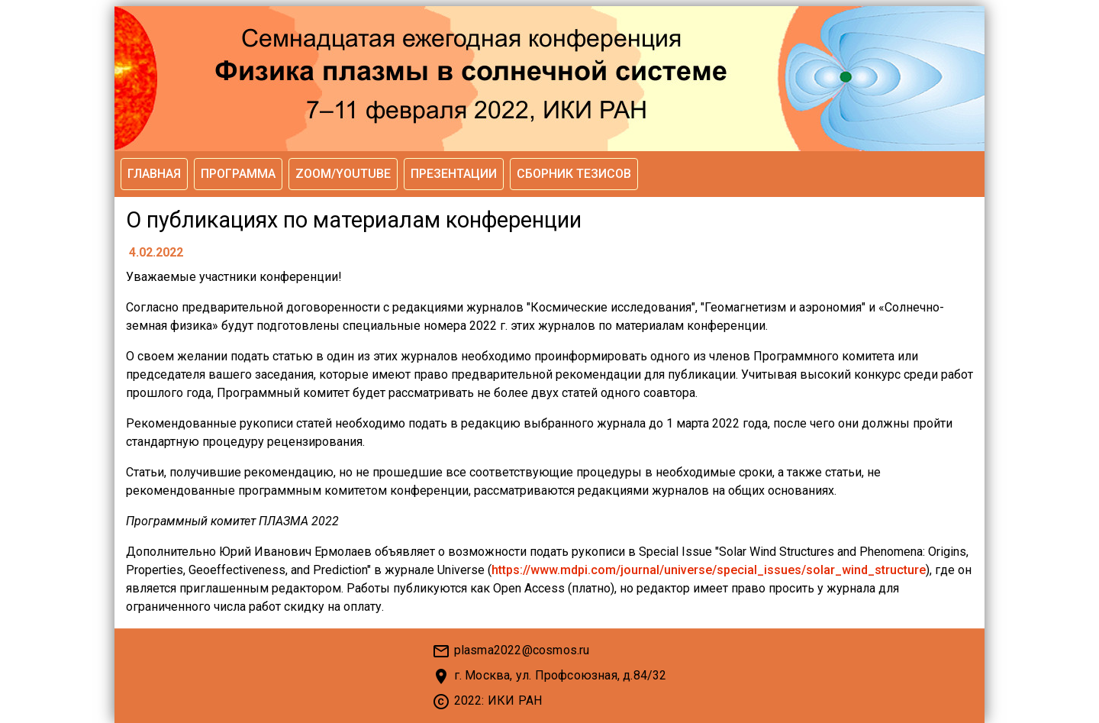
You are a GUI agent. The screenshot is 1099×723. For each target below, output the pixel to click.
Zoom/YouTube (343, 173)
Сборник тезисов (574, 173)
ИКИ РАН (515, 700)
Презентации (454, 173)
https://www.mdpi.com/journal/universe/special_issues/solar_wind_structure (708, 570)
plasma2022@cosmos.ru (522, 650)
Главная (154, 173)
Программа (238, 173)
